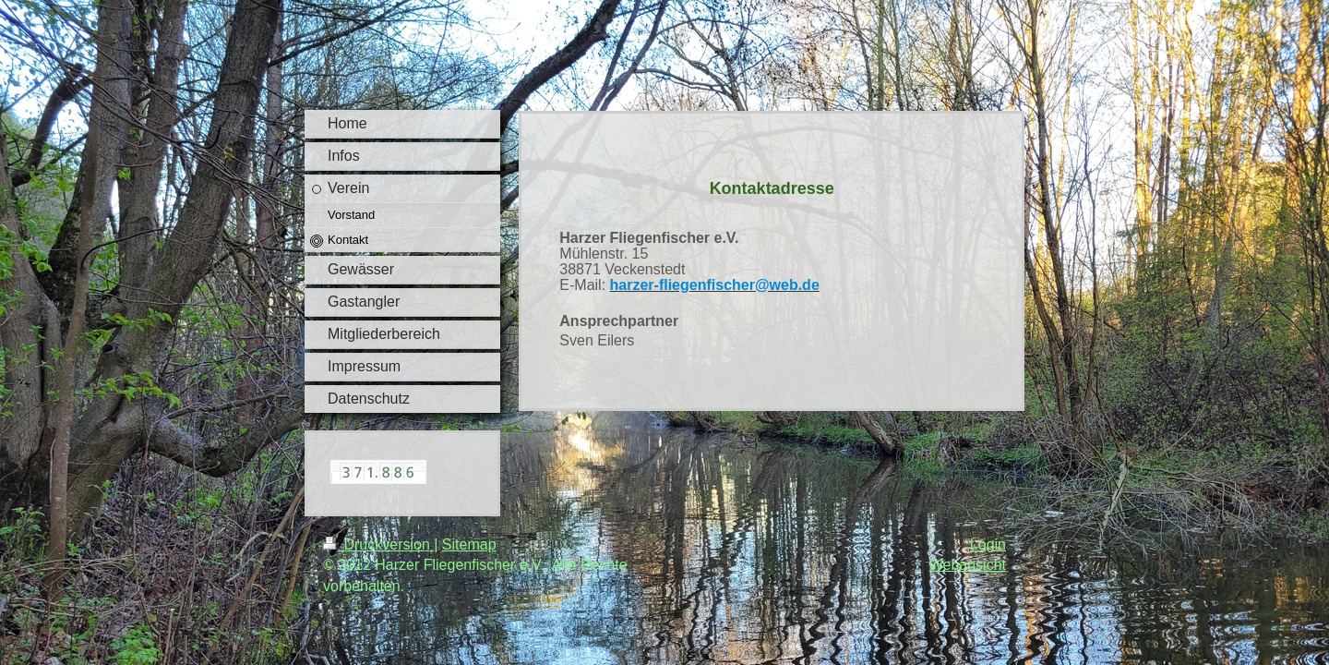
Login (988, 544)
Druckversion (378, 544)
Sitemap (469, 544)
